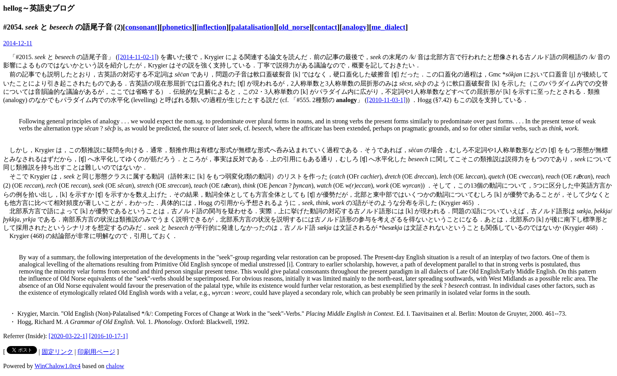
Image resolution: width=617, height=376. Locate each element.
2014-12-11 (17, 43)
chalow (115, 366)
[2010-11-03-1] (386, 100)
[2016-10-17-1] (108, 336)
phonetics (177, 27)
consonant (141, 27)
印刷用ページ (96, 351)
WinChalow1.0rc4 (58, 366)
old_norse (294, 27)
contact (325, 27)
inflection (211, 27)
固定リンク (57, 351)
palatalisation (252, 27)
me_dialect (388, 27)
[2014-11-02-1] (137, 57)
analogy (354, 27)
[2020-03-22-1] (68, 336)
